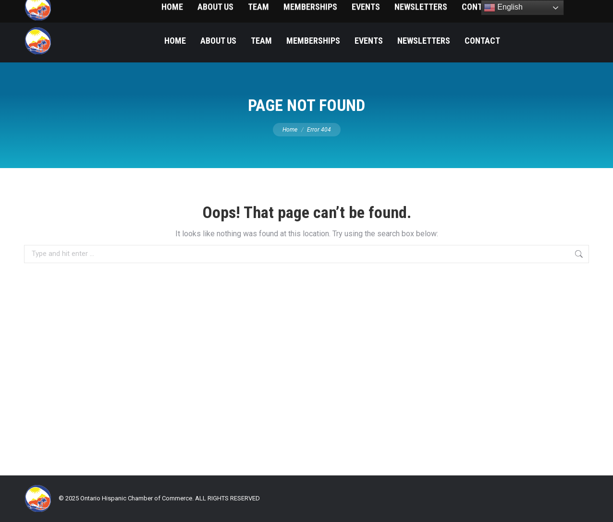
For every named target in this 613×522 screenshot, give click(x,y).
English (503, 7)
